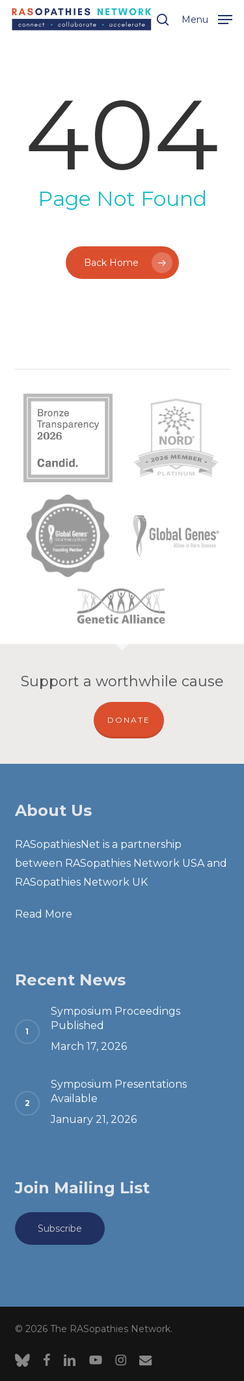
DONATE (128, 720)
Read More (43, 914)
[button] (207, 18)
